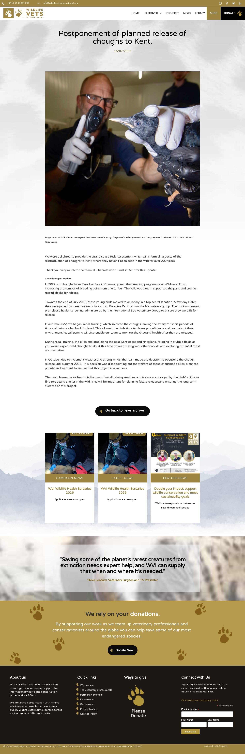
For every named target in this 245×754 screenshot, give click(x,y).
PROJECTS (172, 13)
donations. (145, 614)
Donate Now (124, 650)
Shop (213, 13)
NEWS (187, 13)
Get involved (87, 704)
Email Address (190, 709)
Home (135, 13)
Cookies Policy (88, 713)
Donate (229, 13)
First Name (187, 720)
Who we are (87, 685)
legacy (200, 13)
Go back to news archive (124, 411)
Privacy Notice (88, 709)
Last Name (213, 720)
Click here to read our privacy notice (199, 700)
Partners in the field (91, 694)
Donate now (87, 699)
